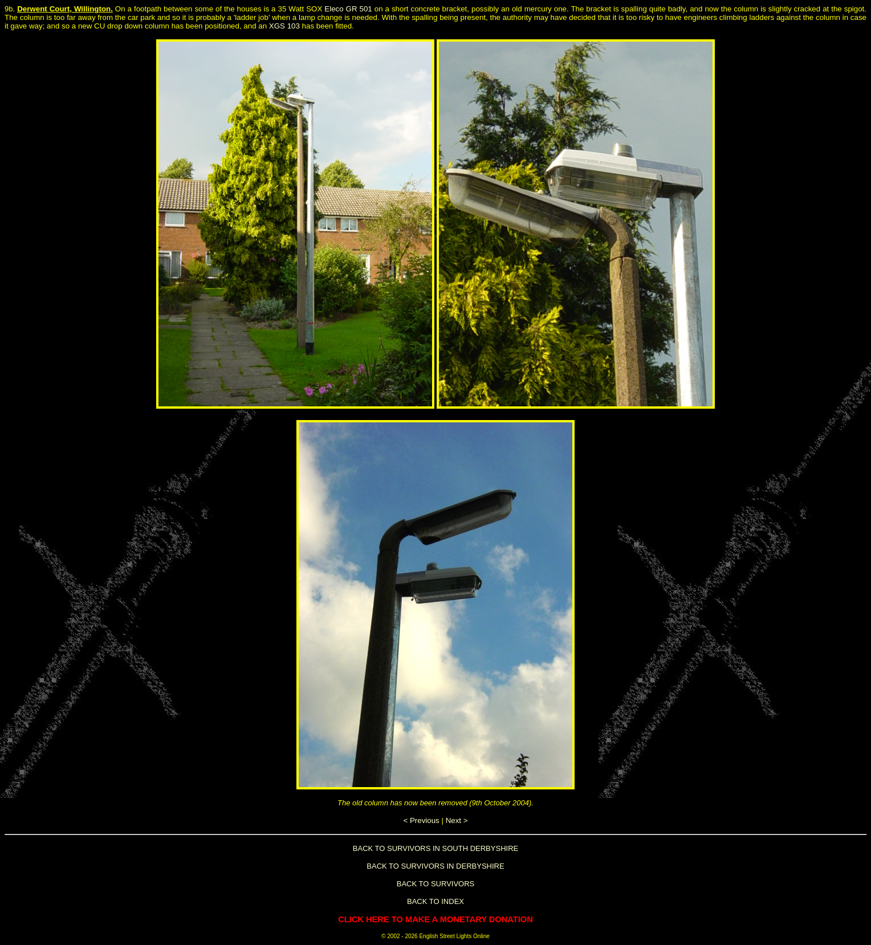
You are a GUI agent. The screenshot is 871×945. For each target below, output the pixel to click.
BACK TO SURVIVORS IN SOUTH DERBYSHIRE (435, 848)
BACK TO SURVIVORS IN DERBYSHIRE (435, 866)
